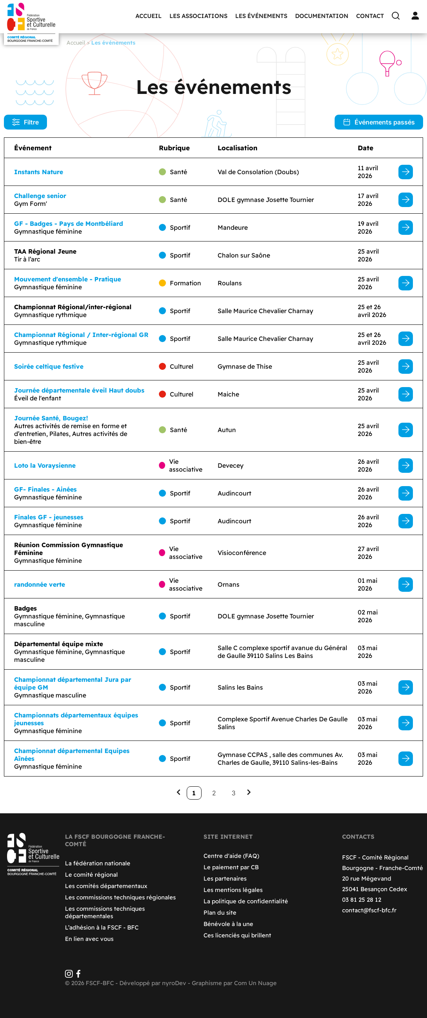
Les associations (198, 16)
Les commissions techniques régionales (120, 897)
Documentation (321, 16)
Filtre (25, 122)
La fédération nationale (97, 863)
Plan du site (220, 912)
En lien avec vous (89, 938)
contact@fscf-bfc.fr (369, 910)
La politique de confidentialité (246, 901)
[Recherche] (398, 16)
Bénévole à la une (228, 924)
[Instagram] (69, 975)
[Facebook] (78, 975)
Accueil (148, 16)
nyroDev (174, 983)
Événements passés (379, 122)
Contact (370, 16)
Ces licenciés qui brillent (237, 935)
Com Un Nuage (255, 983)
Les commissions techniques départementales (105, 912)
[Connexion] (417, 16)
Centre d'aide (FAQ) (231, 855)
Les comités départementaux (106, 886)
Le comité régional (91, 874)
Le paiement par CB (231, 867)
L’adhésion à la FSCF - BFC (102, 927)
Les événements (261, 16)
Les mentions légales (233, 890)
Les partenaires (225, 878)
